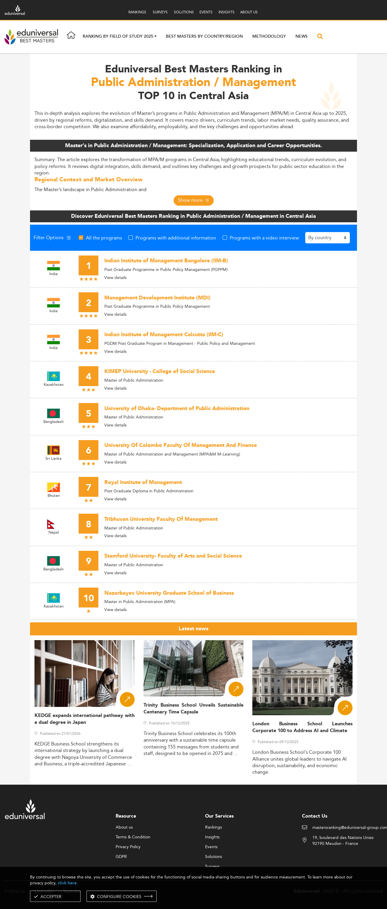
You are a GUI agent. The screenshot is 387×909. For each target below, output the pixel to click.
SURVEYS (160, 12)
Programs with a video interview (264, 237)
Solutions (213, 857)
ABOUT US (249, 12)
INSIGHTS (226, 12)
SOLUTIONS (184, 12)
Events (211, 847)
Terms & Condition (133, 837)
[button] (155, 37)
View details (115, 277)
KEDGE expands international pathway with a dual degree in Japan (84, 719)
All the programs (104, 237)
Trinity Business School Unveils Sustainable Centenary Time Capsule (194, 709)
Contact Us (314, 816)
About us (124, 827)
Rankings (213, 827)
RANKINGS (137, 12)
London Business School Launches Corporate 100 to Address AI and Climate (302, 727)
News (301, 36)
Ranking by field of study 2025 (118, 37)
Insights (212, 837)
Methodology (269, 36)
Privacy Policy (128, 847)
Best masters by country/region (204, 36)
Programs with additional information (176, 237)
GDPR (121, 857)
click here (67, 883)
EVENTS (206, 12)
